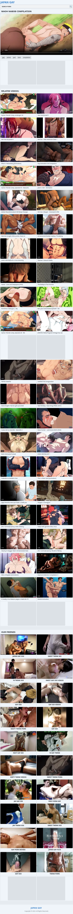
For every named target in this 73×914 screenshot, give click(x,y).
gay (3, 57)
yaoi (14, 57)
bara (19, 57)
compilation (26, 57)
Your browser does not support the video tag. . (36, 34)
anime (9, 57)
